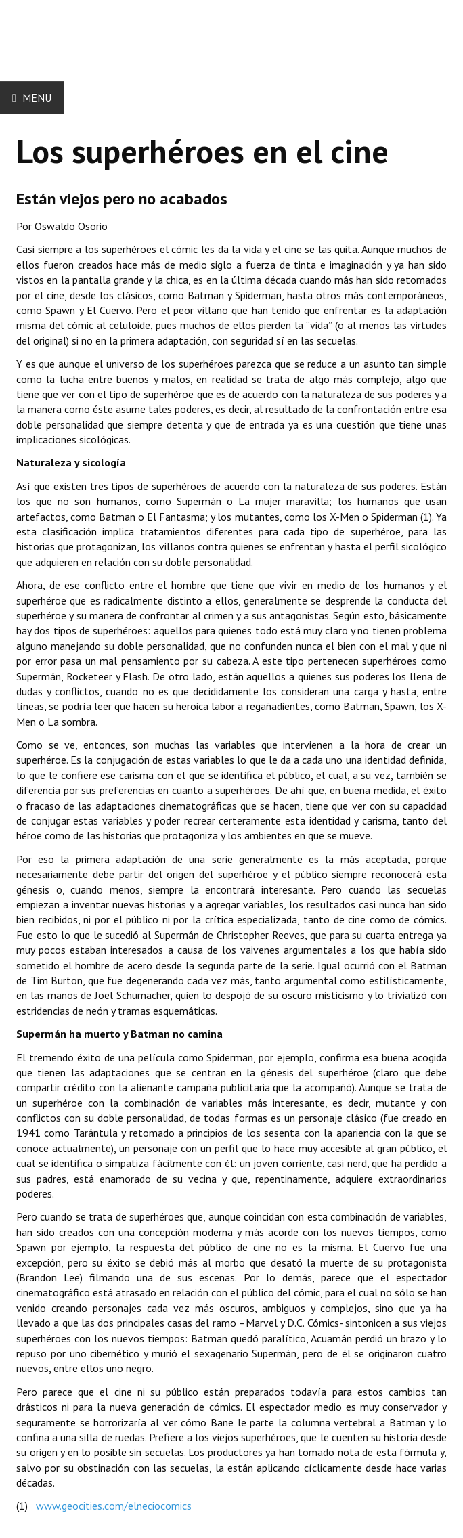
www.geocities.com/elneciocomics (114, 1505)
